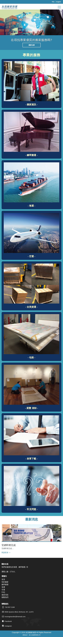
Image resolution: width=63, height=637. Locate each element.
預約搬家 (5, 582)
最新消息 (5, 595)
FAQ (3, 592)
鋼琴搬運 (5, 584)
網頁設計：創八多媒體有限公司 (31, 635)
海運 (3, 587)
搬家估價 (32, 45)
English (58, 2)
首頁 (3, 579)
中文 (53, 2)
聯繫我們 (5, 597)
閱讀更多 (5, 552)
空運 (3, 590)
